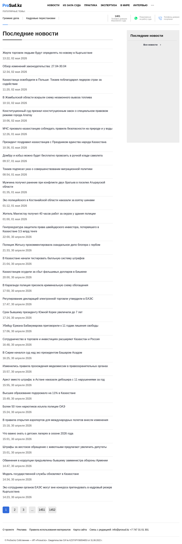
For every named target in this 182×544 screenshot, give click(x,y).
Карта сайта (80, 529)
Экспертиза (109, 5)
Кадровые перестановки (40, 18)
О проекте (8, 529)
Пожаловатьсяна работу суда (145, 18)
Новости (53, 5)
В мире (125, 5)
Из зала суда (72, 5)
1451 (42, 509)
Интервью (140, 5)
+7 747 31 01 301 (139, 529)
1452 (52, 509)
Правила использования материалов (50, 529)
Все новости (150, 44)
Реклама (21, 529)
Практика (90, 5)
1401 (117, 16)
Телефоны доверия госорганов (171, 18)
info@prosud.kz (120, 529)
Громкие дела (11, 18)
